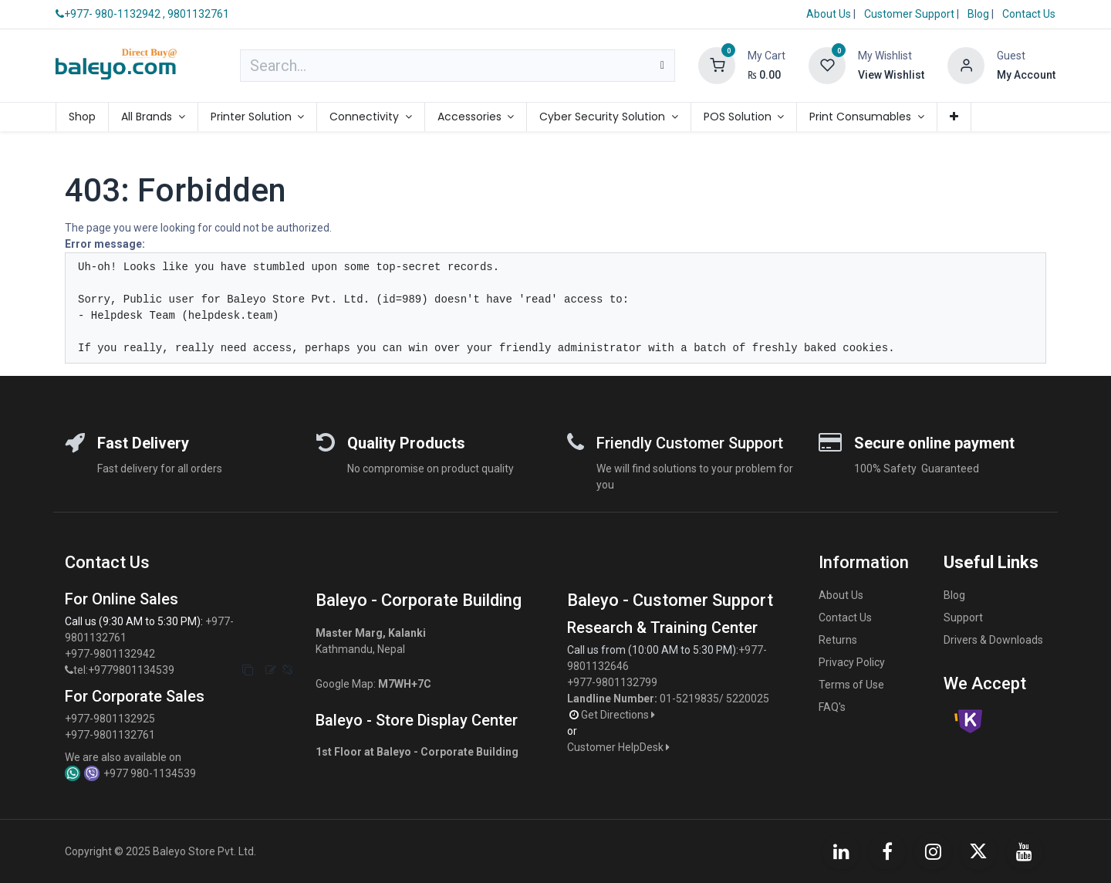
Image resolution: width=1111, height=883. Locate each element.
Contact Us (1028, 14)
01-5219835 (689, 698)
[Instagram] (932, 851)
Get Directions (619, 715)
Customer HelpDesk (619, 747)
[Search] (662, 65)
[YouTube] (1024, 851)
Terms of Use (851, 684)
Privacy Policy (852, 662)
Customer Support (910, 14)
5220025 (747, 698)
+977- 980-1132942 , (110, 14)
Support (963, 617)
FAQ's (832, 707)
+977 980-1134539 (149, 773)
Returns (838, 640)
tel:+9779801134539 (123, 670)
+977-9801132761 (110, 735)
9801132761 (198, 14)
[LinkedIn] (841, 851)
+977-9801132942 (111, 654)
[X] (978, 851)
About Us (828, 14)
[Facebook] (887, 851)
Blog (979, 14)
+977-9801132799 (612, 682)
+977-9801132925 (110, 718)
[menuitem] (82, 117)
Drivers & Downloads (993, 640)
